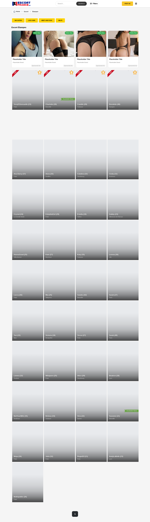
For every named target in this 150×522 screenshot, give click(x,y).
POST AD (127, 3)
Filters (94, 3)
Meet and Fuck (46, 20)
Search (81, 3)
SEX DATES (18, 20)
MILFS (60, 20)
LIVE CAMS (31, 20)
